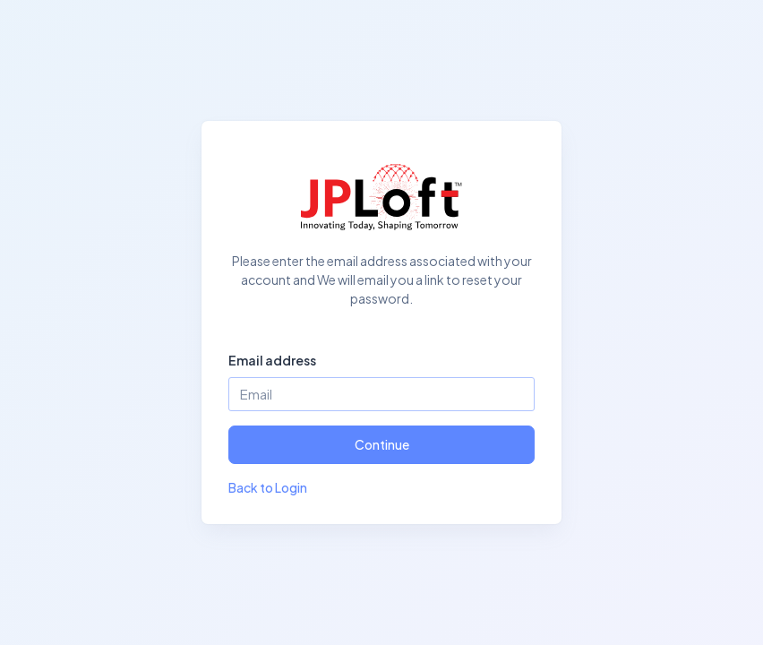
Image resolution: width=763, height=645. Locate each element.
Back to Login (267, 487)
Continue (382, 444)
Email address (272, 360)
